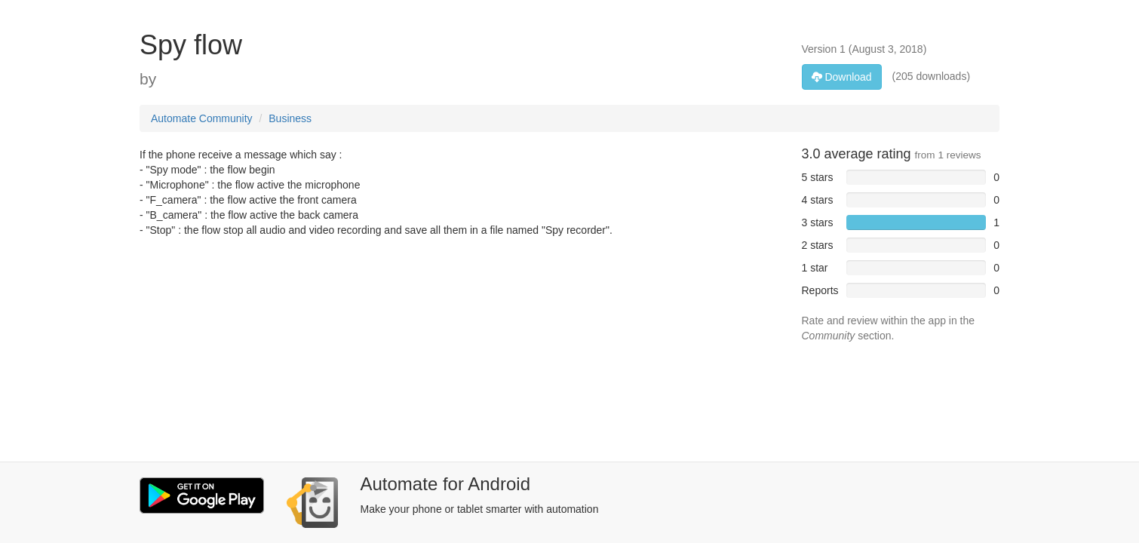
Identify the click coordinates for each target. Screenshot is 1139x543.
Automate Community (202, 118)
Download (842, 77)
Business (290, 118)
